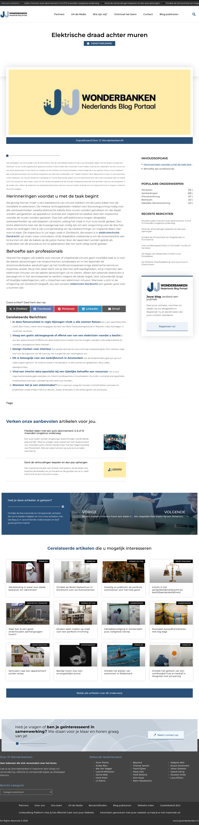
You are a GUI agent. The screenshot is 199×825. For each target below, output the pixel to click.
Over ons (40, 805)
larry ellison (177, 777)
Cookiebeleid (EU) (170, 805)
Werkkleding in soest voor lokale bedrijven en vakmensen (27, 588)
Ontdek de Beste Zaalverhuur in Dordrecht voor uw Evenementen (75, 588)
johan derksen (178, 768)
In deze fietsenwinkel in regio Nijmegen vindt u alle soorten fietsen (56, 321)
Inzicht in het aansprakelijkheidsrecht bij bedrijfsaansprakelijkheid (167, 590)
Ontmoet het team (125, 14)
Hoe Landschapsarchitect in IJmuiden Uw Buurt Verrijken (165, 246)
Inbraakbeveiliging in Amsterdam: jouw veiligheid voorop (123, 630)
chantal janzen (141, 765)
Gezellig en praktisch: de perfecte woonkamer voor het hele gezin (123, 588)
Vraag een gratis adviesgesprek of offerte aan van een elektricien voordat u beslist (66, 335)
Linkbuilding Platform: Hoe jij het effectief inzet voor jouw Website (56, 812)
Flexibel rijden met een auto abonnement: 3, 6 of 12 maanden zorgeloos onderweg (60, 3)
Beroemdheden (98, 805)
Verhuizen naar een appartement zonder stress (27, 672)
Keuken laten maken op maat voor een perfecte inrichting (73, 630)
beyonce (137, 762)
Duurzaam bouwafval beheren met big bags (169, 630)
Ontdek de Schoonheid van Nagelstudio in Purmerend (163, 238)
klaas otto (138, 771)
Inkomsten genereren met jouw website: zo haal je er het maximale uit (140, 812)
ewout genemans (180, 765)
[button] (194, 14)
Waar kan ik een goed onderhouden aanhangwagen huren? (26, 632)
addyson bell (177, 762)
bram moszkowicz (142, 780)
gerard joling (177, 771)
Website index (146, 805)
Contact (148, 14)
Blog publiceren (169, 14)
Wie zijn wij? (100, 14)
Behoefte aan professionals (159, 168)
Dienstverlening (101, 43)
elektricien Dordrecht (84, 283)
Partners (59, 14)
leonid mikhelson (105, 771)
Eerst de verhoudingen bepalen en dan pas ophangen (135, 3)
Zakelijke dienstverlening (155, 203)
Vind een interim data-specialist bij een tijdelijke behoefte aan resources (60, 371)
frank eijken (139, 768)
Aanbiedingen (149, 193)
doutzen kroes (178, 774)
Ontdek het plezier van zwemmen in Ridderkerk (118, 672)
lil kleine (100, 780)
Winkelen (147, 190)
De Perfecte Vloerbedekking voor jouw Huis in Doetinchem (164, 263)
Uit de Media (78, 14)
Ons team (56, 805)
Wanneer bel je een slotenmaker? (34, 385)
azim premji (102, 762)
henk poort (101, 777)
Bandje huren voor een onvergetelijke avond (69, 672)
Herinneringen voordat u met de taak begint (168, 164)
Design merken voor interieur (31, 348)
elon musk (138, 777)
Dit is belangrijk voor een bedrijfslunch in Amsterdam (47, 358)
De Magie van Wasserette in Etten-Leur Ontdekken (161, 254)
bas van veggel (104, 768)
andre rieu (101, 765)
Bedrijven (147, 199)
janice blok (102, 774)
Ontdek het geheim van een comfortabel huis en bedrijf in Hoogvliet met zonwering (169, 673)
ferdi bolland (140, 774)
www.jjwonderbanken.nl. (186, 820)
